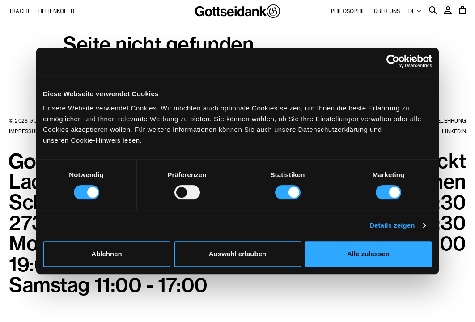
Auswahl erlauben (237, 254)
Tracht (19, 11)
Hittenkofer (56, 11)
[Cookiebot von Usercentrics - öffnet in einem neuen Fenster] (393, 61)
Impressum (24, 131)
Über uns (387, 11)
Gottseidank (237, 11)
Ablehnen (106, 254)
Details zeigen (392, 225)
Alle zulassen (368, 254)
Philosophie (348, 11)
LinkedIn (454, 131)
